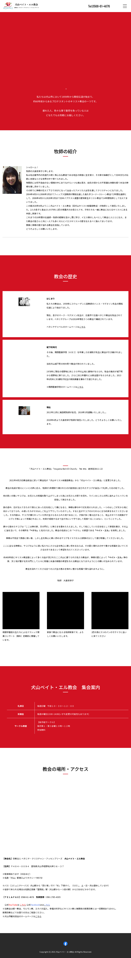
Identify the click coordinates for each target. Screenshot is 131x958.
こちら (82, 326)
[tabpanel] (65, 48)
